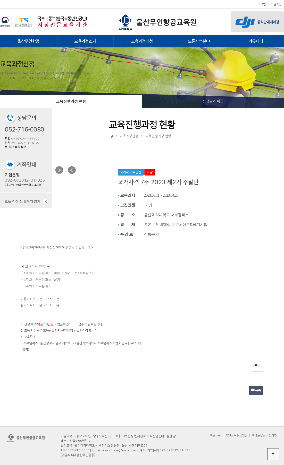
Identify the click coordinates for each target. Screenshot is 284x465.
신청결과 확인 (213, 101)
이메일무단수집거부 (264, 435)
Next (59, 170)
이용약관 (215, 435)
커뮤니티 (255, 41)
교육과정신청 (142, 41)
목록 (256, 390)
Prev (72, 170)
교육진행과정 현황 (71, 101)
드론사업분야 (199, 41)
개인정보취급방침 (237, 435)
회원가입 (276, 4)
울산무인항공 (28, 41)
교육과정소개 (85, 41)
